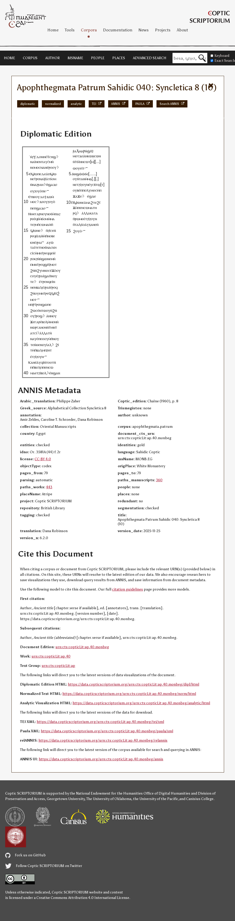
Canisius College (199, 799)
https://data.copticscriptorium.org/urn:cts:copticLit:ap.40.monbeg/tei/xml (100, 722)
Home (52, 30)
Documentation (117, 30)
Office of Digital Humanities (166, 793)
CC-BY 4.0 (43, 459)
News (144, 30)
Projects (163, 30)
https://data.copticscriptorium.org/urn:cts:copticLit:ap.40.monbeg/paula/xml (107, 731)
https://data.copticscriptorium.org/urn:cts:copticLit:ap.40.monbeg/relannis (102, 740)
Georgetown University (65, 799)
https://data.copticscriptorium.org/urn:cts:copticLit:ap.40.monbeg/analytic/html (141, 703)
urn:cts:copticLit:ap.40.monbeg (82, 647)
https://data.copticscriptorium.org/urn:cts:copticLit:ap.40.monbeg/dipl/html (133, 684)
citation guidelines (127, 589)
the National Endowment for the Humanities (106, 793)
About (182, 30)
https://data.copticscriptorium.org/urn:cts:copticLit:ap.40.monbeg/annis (101, 759)
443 (49, 487)
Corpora (89, 30)
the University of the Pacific (155, 799)
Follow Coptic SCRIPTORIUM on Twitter (43, 866)
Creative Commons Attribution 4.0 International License (82, 898)
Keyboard (220, 55)
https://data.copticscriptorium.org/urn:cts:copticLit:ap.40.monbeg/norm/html (129, 694)
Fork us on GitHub (25, 855)
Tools (70, 30)
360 (159, 480)
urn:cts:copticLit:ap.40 (50, 656)
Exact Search (223, 60)
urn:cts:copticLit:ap (58, 665)
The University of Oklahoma (108, 799)
